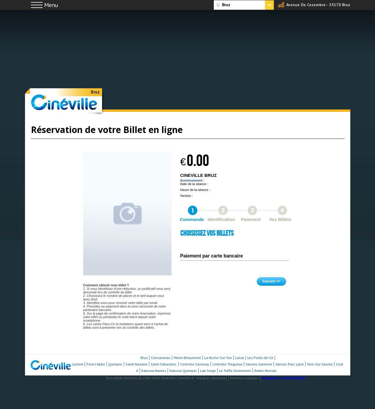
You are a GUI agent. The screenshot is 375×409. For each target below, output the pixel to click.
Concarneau (160, 357)
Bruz (95, 92)
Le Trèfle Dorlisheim (235, 370)
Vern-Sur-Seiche (320, 364)
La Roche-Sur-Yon (218, 357)
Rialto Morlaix (265, 370)
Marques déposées (211, 378)
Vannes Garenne (259, 364)
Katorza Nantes (153, 370)
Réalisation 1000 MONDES (283, 378)
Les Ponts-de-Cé (260, 357)
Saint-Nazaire (136, 364)
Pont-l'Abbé (95, 364)
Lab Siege (208, 370)
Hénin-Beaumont (187, 357)
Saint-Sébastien (164, 364)
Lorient (77, 364)
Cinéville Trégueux (227, 364)
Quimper (115, 364)
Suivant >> (271, 281)
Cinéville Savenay (194, 364)
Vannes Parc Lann (289, 364)
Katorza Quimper (183, 370)
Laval (239, 357)
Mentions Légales (244, 378)
